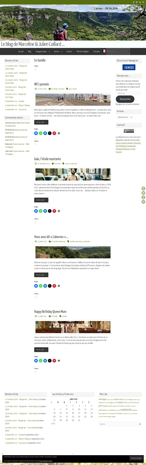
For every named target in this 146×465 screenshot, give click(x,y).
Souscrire (125, 99)
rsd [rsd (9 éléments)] (109, 413)
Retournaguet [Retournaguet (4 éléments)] (102, 413)
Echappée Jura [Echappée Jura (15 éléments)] (121, 402)
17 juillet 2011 (42, 316)
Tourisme (61, 89)
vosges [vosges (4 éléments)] (109, 416)
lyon (70, 89)
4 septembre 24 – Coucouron (15, 109)
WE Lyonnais (41, 84)
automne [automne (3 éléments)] (126, 399)
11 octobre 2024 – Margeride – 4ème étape (21, 406)
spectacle (74, 164)
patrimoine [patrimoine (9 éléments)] (102, 410)
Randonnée (61, 241)
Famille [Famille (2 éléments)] (128, 402)
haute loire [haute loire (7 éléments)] (136, 403)
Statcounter (4, 463)
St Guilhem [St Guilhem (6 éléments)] (119, 413)
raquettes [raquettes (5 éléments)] (134, 410)
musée (74, 89)
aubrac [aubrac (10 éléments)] (121, 399)
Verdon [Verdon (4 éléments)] (105, 416)
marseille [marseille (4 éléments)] (121, 406)
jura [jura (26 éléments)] (100, 405)
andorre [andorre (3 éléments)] (111, 399)
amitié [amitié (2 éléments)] (108, 399)
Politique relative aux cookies (45, 461)
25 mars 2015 (42, 89)
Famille (72, 241)
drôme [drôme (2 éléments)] (115, 402)
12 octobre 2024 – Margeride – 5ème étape (21, 399)
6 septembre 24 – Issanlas (14, 101)
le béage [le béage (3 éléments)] (114, 406)
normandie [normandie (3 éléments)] (133, 406)
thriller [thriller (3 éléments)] (130, 413)
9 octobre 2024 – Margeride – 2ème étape (20, 420)
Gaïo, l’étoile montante (47, 159)
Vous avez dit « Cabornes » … (51, 237)
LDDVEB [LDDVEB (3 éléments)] (110, 406)
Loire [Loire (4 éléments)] (117, 406)
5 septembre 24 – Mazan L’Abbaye (17, 105)
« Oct (53, 423)
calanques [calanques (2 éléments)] (135, 399)
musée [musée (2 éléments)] (125, 406)
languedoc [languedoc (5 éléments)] (105, 406)
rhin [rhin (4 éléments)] (107, 413)
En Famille (54, 89)
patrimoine (78, 241)
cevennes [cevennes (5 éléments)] (101, 402)
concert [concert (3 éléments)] (106, 402)
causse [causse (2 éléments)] (138, 399)
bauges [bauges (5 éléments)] (130, 399)
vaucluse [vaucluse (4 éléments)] (101, 416)
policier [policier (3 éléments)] (107, 410)
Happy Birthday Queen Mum (50, 312)
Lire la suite (41, 122)
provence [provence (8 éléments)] (112, 410)
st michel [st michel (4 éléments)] (125, 413)
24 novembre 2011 (43, 164)
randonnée (86, 241)
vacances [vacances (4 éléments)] (135, 413)
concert (67, 164)
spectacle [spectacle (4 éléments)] (113, 413)
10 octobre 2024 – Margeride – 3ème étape (21, 413)
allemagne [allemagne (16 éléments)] (102, 399)
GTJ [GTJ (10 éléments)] (131, 402)
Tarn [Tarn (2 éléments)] (128, 413)
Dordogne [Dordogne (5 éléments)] (110, 402)
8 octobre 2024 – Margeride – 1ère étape (20, 428)
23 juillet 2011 (42, 241)
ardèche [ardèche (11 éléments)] (116, 399)
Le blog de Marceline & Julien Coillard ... (32, 44)
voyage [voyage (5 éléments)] (113, 416)
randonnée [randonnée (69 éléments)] (126, 409)
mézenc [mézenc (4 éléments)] (128, 406)
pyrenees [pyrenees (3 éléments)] (118, 410)
